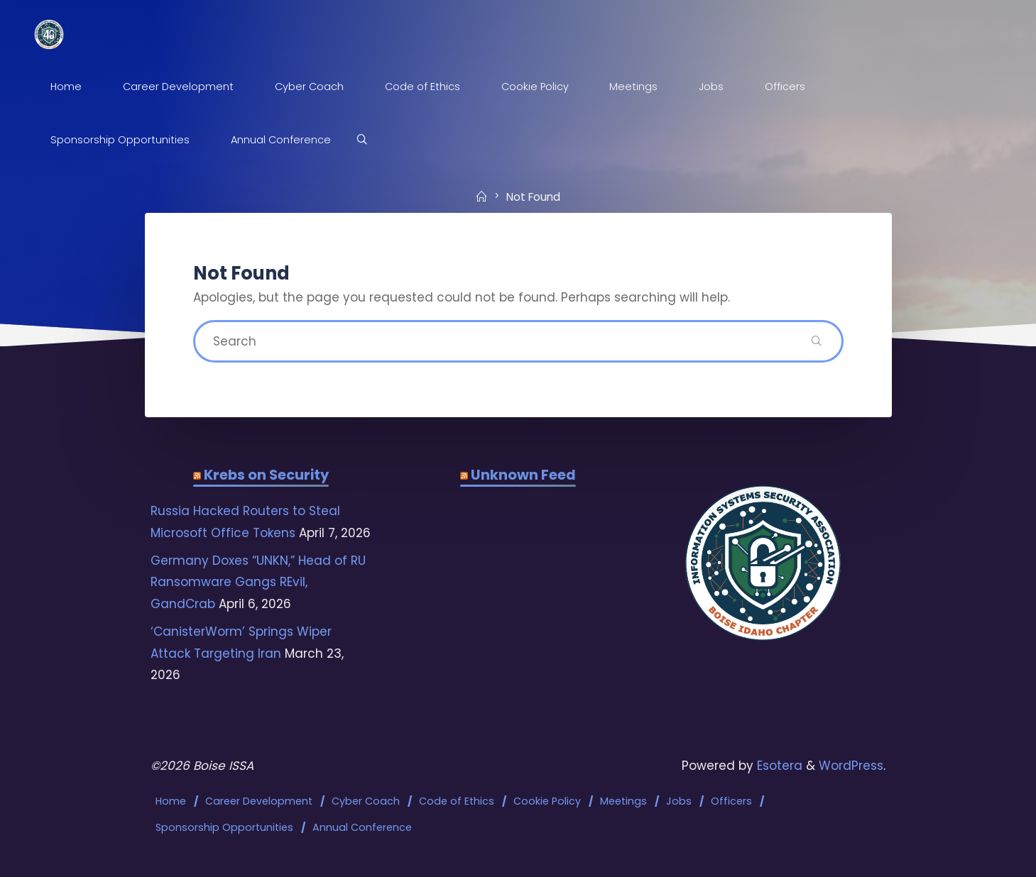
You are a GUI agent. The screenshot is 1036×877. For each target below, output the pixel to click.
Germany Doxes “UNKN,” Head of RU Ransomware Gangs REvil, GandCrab (258, 582)
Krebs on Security (266, 475)
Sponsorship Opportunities (224, 827)
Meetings (623, 801)
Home (171, 801)
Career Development (258, 801)
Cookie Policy (547, 801)
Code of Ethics (456, 801)
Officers (731, 801)
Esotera (777, 765)
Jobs (679, 801)
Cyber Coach (366, 801)
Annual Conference (362, 827)
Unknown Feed (523, 475)
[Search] (361, 140)
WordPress (851, 765)
